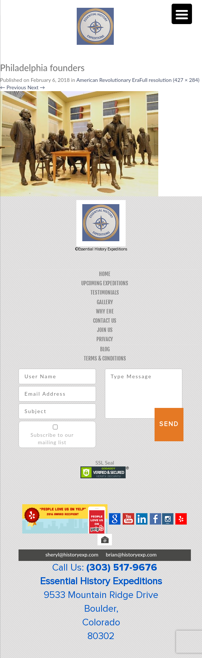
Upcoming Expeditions (104, 283)
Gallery (105, 302)
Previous (13, 87)
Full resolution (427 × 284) (169, 80)
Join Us (105, 330)
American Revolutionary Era (107, 80)
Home (104, 274)
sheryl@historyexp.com (71, 554)
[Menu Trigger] (182, 14)
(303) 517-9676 (121, 567)
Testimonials (104, 292)
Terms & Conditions (105, 358)
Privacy (104, 339)
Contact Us (104, 321)
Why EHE (105, 311)
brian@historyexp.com (131, 554)
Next (36, 87)
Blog (105, 349)
